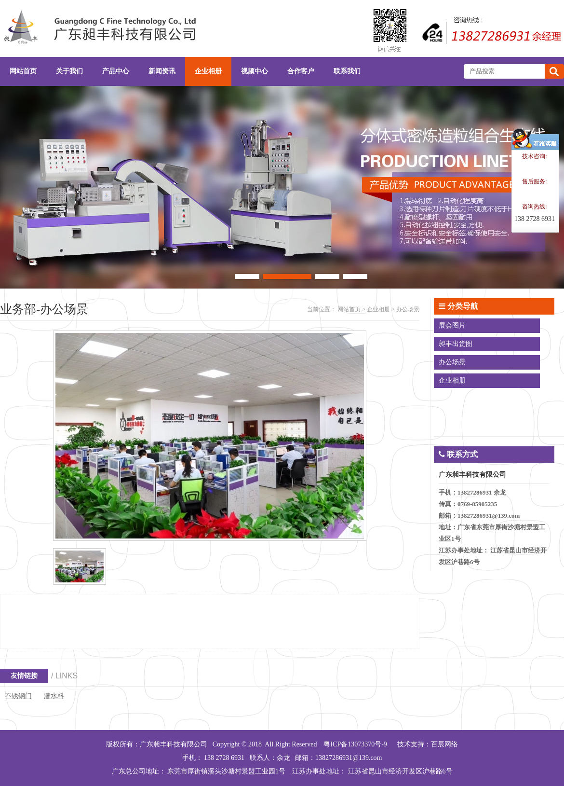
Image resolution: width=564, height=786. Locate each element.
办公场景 (407, 309)
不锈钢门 (18, 696)
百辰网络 (444, 744)
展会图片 (452, 325)
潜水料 (54, 696)
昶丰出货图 (455, 343)
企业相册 (378, 309)
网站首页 (349, 309)
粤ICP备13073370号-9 (355, 744)
